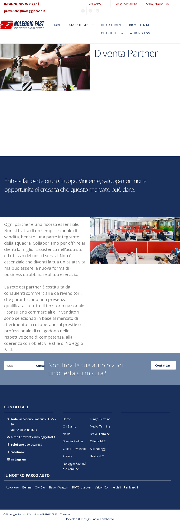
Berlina (27, 487)
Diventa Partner (126, 3)
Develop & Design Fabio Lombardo (90, 519)
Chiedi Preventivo (157, 3)
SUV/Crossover (81, 487)
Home (57, 25)
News (66, 434)
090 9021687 (28, 4)
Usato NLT (97, 456)
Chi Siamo (95, 3)
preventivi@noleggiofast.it (24, 11)
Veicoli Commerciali (108, 487)
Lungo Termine (79, 25)
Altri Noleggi (140, 33)
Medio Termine (111, 25)
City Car (40, 487)
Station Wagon (58, 487)
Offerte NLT (110, 33)
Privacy (67, 456)
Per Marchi (131, 487)
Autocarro (12, 487)
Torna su (65, 514)
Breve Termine (139, 25)
